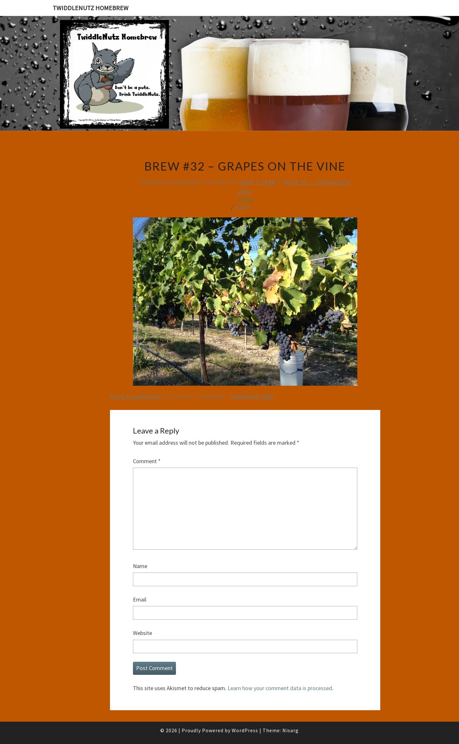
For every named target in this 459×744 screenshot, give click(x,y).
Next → (247, 207)
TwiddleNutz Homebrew (90, 8)
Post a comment (135, 396)
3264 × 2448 (257, 182)
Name (140, 566)
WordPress (245, 730)
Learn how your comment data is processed (280, 688)
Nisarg (290, 730)
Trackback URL (252, 396)
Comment (147, 461)
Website (142, 633)
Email (139, 599)
